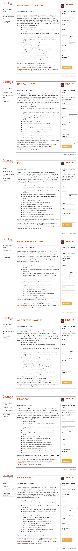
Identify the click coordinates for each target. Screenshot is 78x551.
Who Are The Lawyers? (6, 22)
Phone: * (64, 46)
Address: (64, 29)
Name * (63, 24)
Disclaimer (73, 76)
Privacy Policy (65, 76)
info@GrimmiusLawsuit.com (23, 69)
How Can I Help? (7, 14)
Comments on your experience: (66, 56)
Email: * (63, 51)
